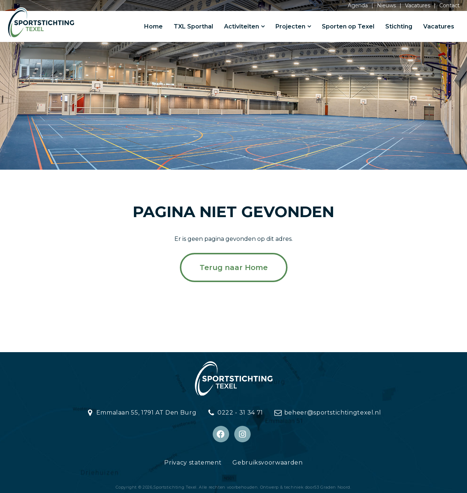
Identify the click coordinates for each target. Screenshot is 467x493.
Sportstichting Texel (175, 487)
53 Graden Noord (332, 487)
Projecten (290, 26)
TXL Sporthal (193, 26)
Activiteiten (241, 26)
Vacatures (417, 5)
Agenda (358, 5)
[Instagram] (242, 434)
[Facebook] (221, 434)
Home (153, 26)
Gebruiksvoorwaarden (267, 462)
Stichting (398, 26)
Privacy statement (192, 462)
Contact (449, 5)
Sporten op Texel (348, 26)
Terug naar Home (234, 267)
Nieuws (386, 5)
